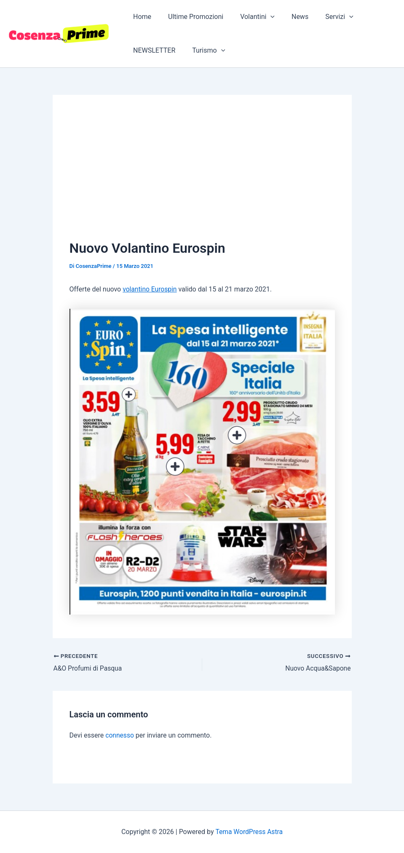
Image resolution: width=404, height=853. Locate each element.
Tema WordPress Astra (248, 831)
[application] (262, 17)
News (288, 17)
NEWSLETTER (152, 50)
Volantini (249, 17)
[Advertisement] (202, 175)
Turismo (203, 50)
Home (140, 17)
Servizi (324, 17)
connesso (119, 735)
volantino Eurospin (150, 289)
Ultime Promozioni (190, 17)
